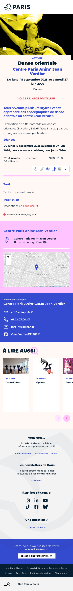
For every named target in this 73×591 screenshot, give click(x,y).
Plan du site (61, 573)
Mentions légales (15, 568)
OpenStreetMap (57, 286)
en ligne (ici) (27, 206)
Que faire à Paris (28, 584)
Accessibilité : (47, 568)
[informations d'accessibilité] (51, 169)
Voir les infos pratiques (36, 98)
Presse (8, 573)
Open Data (21, 573)
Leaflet (41, 286)
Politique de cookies (40, 573)
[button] (36, 267)
